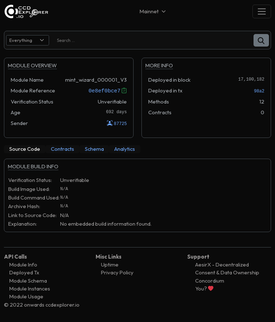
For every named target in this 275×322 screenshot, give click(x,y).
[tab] (24, 149)
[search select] (27, 40)
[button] (261, 40)
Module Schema (28, 280)
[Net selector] (153, 11)
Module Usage (26, 296)
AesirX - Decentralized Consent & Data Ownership (227, 268)
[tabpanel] (137, 199)
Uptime (110, 264)
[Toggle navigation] (261, 11)
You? (204, 288)
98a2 (259, 91)
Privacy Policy (117, 272)
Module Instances (29, 288)
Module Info (23, 264)
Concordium (209, 280)
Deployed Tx (24, 272)
